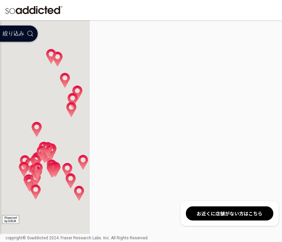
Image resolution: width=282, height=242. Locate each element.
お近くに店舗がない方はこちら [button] (230, 213)
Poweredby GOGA (10, 219)
